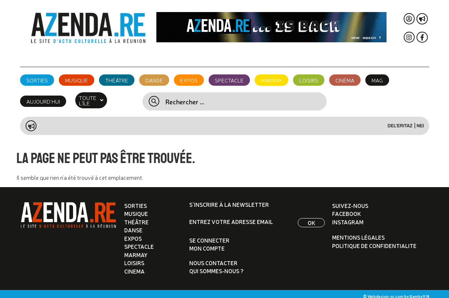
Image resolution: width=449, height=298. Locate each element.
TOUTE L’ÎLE (97, 97)
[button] (97, 97)
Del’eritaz (405, 120)
